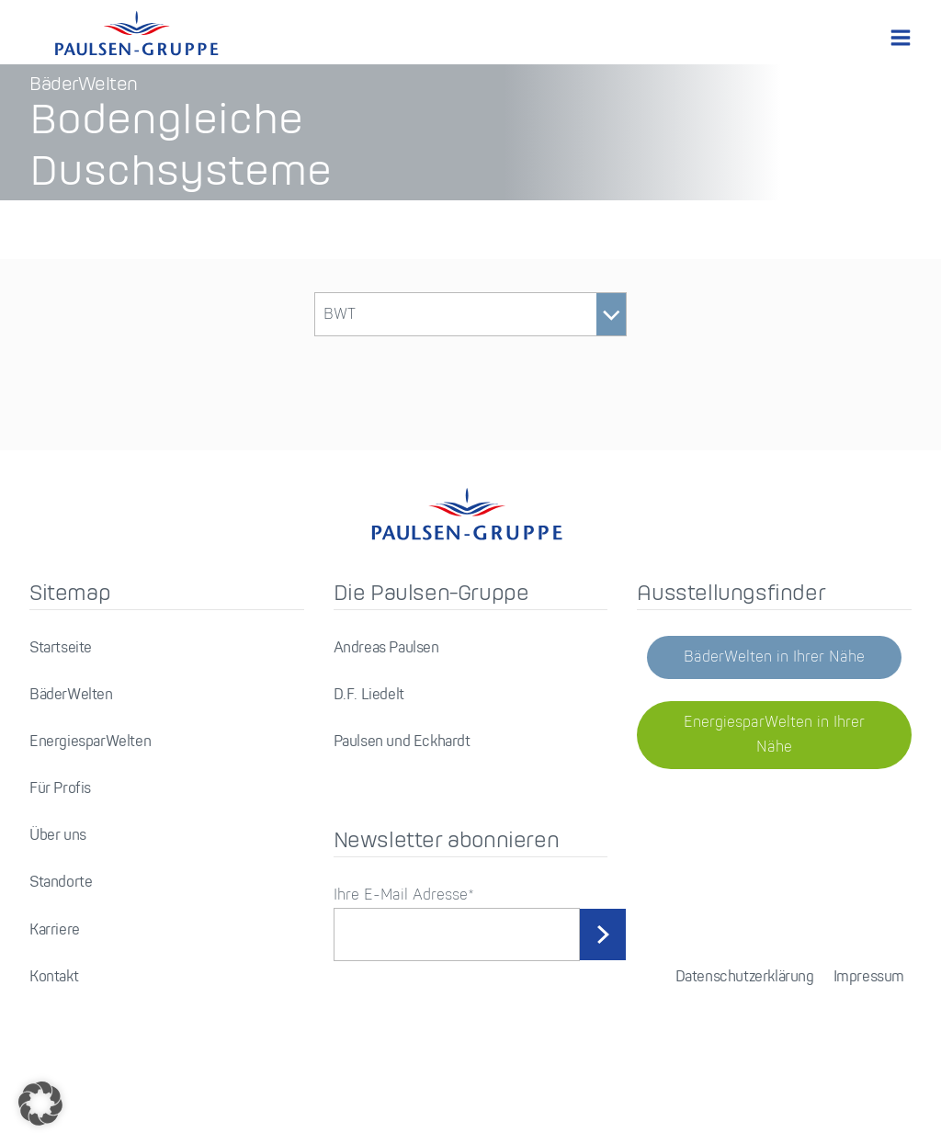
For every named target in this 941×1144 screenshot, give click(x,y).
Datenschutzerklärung (744, 1037)
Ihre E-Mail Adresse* (404, 956)
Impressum (868, 1037)
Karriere (54, 990)
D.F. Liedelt (369, 755)
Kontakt (53, 1037)
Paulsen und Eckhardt (402, 802)
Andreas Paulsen (386, 708)
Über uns (57, 896)
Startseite (60, 708)
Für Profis (60, 849)
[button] (40, 1103)
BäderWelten (71, 755)
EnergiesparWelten (90, 802)
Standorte (60, 943)
